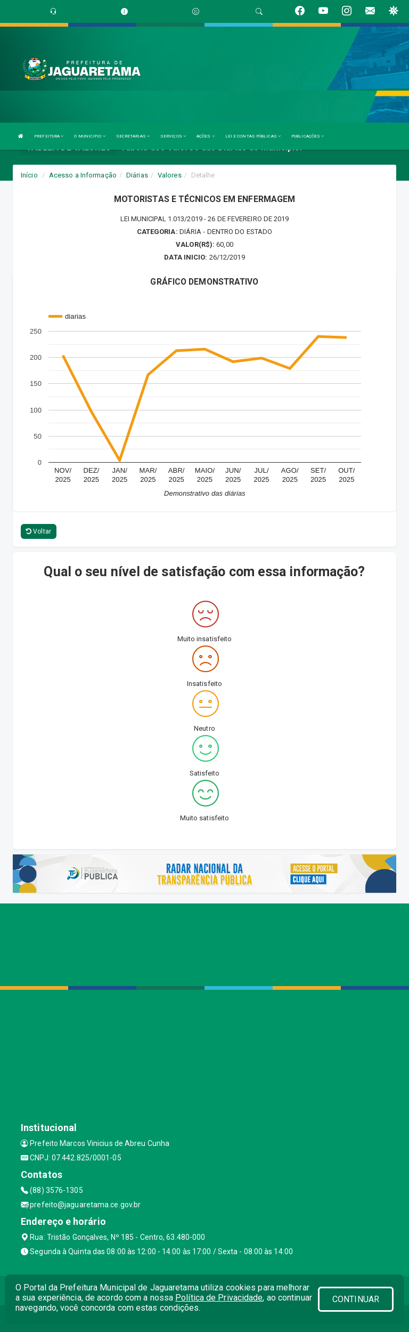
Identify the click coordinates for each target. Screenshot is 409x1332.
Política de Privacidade (219, 1298)
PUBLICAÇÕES (307, 136)
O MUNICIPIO (89, 136)
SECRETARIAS (133, 136)
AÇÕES (206, 136)
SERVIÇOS (173, 136)
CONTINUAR (355, 1299)
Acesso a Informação (83, 175)
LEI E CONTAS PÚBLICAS (253, 136)
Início (29, 175)
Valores (170, 175)
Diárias (137, 175)
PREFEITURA (48, 136)
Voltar (38, 531)
